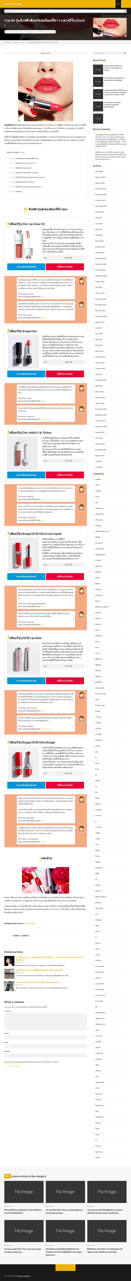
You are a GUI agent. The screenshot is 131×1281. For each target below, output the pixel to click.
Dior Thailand (29, 923)
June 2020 (99, 438)
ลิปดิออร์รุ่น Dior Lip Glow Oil (23, 163)
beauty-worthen (24, 1276)
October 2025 (100, 200)
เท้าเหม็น (98, 1042)
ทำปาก (97, 653)
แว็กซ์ (97, 1088)
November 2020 (100, 415)
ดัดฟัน (97, 578)
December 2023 (100, 299)
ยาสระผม (98, 827)
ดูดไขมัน (98, 589)
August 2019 (99, 455)
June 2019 (99, 467)
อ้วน (96, 1007)
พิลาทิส (97, 781)
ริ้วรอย (97, 856)
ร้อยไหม (98, 862)
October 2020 (100, 421)
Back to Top (65, 1268)
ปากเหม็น (98, 734)
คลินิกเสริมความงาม (102, 531)
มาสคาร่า (98, 815)
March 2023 (99, 351)
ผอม (96, 752)
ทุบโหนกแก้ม (99, 688)
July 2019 (98, 461)
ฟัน (96, 792)
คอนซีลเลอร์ (99, 549)
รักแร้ (97, 844)
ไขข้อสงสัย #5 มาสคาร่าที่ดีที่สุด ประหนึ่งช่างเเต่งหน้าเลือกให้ (38, 970)
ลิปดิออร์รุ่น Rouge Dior (21, 168)
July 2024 (98, 287)
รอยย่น (97, 839)
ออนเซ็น (98, 978)
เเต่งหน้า (50, 31)
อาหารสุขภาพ (100, 995)
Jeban (42, 297)
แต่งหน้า (98, 1071)
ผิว (96, 757)
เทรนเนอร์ (98, 1036)
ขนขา (97, 497)
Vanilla (42, 401)
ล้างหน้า (98, 885)
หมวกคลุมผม (99, 966)
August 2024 (99, 281)
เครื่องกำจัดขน (100, 1013)
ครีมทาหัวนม (99, 514)
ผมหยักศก (98, 740)
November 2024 (100, 264)
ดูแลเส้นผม (99, 595)
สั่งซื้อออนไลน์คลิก (65, 266)
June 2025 (99, 223)
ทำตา (97, 647)
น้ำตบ (97, 699)
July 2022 (98, 374)
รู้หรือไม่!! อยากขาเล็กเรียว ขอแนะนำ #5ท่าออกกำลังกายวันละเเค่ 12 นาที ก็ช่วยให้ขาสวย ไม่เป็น (110, 154)
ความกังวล (99, 543)
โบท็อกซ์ (98, 1100)
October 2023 (100, 310)
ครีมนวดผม (99, 520)
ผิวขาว (97, 763)
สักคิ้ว (97, 926)
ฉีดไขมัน (98, 572)
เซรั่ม (97, 1030)
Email (6, 1042)
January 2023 (100, 363)
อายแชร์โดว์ (99, 984)
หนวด (97, 949)
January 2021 (100, 403)
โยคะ (97, 1111)
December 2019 (100, 450)
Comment (7, 1011)
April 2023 (98, 345)
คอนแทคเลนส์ (100, 555)
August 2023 (99, 322)
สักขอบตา (98, 920)
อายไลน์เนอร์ (99, 989)
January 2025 (100, 252)
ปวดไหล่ (98, 728)
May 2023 (98, 339)
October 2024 (100, 270)
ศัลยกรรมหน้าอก (101, 897)
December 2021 (100, 380)
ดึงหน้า (97, 584)
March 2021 (99, 392)
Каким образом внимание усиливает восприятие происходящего (112, 104)
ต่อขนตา (98, 624)
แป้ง (96, 1076)
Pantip (42, 520)
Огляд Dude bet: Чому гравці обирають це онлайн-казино (64, 1211)
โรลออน (98, 1123)
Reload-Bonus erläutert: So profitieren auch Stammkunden (22, 1211)
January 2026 (100, 183)
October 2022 (100, 368)
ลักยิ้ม (97, 873)
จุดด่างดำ (98, 566)
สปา (96, 914)
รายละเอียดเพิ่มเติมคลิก (26, 266)
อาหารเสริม (99, 1001)
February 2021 (100, 397)
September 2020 (101, 426)
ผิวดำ (97, 769)
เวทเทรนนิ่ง (99, 1053)
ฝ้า (96, 775)
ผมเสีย (97, 746)
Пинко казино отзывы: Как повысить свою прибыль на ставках (113, 68)
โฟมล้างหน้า (99, 1105)
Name (6, 1033)
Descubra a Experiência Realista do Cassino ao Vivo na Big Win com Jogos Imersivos (64, 1252)
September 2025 (101, 206)
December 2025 (100, 189)
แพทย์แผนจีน (99, 1082)
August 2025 (99, 212)
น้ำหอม (97, 711)
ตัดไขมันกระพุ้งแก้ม (102, 607)
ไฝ (96, 1140)
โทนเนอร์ (98, 1094)
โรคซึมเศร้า (99, 1117)
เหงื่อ (97, 1065)
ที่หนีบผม (98, 676)
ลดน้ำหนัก (98, 868)
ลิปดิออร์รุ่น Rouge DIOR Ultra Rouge (26, 187)
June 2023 (99, 334)
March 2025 (99, 241)
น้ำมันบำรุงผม (100, 705)
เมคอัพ (45, 31)
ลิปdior (35, 31)
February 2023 (100, 357)
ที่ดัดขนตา (98, 659)
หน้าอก (97, 955)
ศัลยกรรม (98, 891)
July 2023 (98, 328)
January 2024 (100, 293)
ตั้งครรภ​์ (98, 618)
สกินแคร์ (98, 902)
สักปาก (97, 931)
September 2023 (101, 316)
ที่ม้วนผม (98, 670)
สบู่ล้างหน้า (99, 908)
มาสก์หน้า (98, 810)
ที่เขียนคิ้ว (98, 682)
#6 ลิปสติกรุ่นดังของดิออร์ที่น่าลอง (25, 158)
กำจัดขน (98, 491)
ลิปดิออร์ (40, 31)
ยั (95, 821)
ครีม (96, 502)
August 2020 (99, 432)
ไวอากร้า (98, 1146)
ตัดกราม (98, 601)
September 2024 (101, 276)
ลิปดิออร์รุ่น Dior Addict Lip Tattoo (25, 172)
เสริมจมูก (98, 1059)
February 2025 (100, 247)
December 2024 (100, 258)
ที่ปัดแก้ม (98, 665)
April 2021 (98, 386)
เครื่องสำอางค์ (100, 1024)
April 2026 (98, 171)
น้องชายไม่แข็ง (100, 694)
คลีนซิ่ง (97, 537)
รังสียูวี (97, 850)
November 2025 (100, 194)
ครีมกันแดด (99, 508)
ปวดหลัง (98, 723)
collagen (98, 479)
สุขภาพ (97, 943)
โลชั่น (97, 1129)
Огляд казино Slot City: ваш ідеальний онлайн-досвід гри (22, 1250)
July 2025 (98, 218)
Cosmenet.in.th (45, 419)
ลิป (18, 31)
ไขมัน (97, 1134)
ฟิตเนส (97, 798)
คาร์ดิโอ (98, 560)
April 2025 (98, 235)
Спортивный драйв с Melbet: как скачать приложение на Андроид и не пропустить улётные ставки (115, 92)
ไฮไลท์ (97, 1158)
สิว (96, 937)
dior (23, 31)
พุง (96, 786)
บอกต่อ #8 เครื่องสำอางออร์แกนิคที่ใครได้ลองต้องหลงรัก (37, 982)
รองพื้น (97, 833)
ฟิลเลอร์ (98, 804)
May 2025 (98, 229)
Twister (42, 842)
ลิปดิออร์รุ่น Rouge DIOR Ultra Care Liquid (28, 177)
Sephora (43, 318)
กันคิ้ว (97, 485)
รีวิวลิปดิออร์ (28, 31)
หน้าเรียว (98, 960)
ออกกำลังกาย (99, 972)
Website (7, 1051)
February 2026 (100, 177)
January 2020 (100, 444)
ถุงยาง (97, 630)
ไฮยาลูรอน (99, 1152)
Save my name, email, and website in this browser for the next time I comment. (31, 1062)
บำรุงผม (98, 717)
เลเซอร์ (97, 1047)
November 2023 (100, 305)
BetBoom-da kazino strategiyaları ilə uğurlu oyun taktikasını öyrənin (105, 1250)
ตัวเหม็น (98, 613)
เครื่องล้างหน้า (100, 1018)
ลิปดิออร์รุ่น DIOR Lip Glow (23, 182)
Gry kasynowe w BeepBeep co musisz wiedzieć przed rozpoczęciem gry (105, 1211)
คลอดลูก (98, 526)
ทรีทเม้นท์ (98, 636)
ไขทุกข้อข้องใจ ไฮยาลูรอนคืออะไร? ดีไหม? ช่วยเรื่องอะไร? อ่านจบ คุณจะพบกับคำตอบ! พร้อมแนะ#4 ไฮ (109, 137)
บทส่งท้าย (17, 191)
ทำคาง (97, 642)
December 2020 (100, 409)
